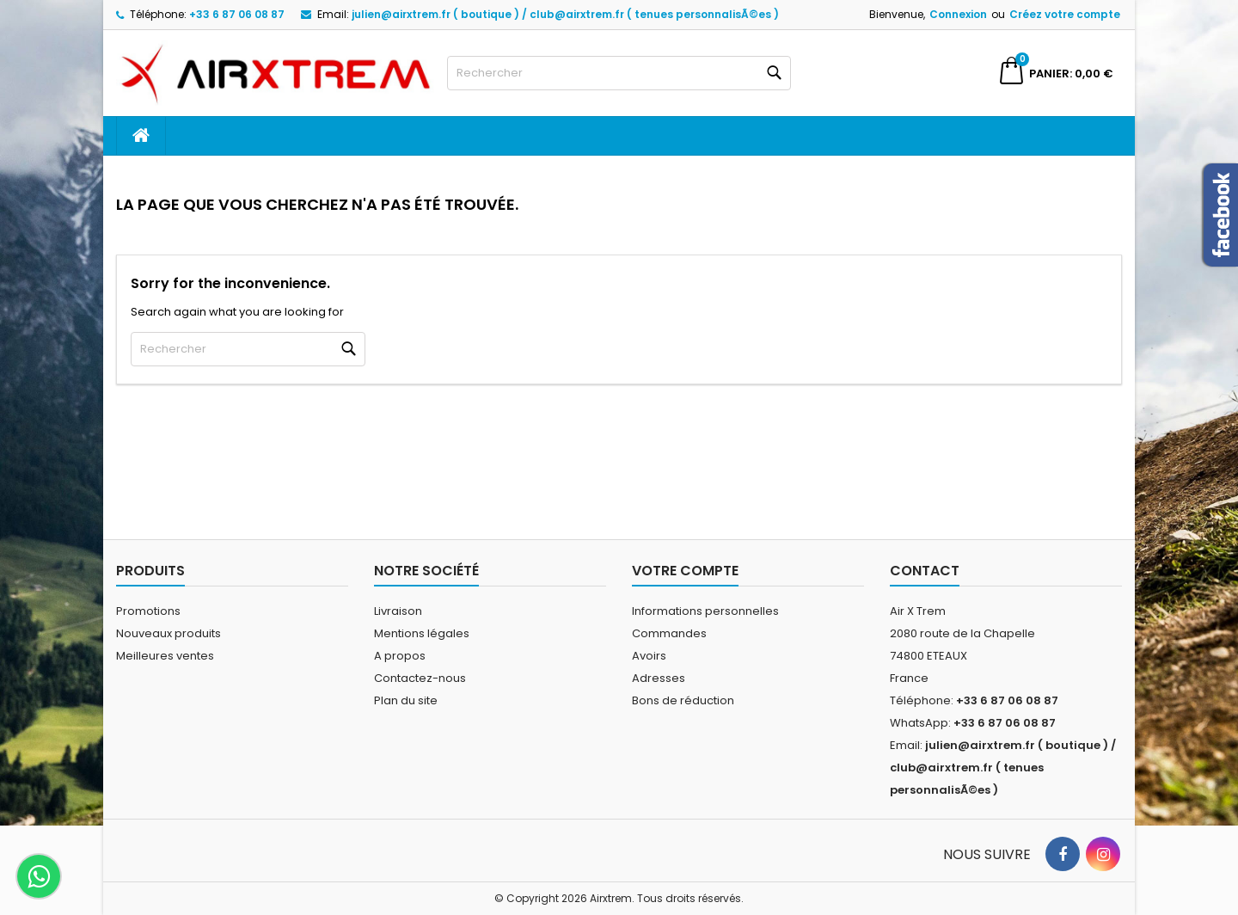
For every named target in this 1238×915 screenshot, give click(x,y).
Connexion (958, 14)
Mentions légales (421, 633)
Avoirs (649, 656)
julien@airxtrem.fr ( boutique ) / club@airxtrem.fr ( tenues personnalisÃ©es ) (565, 14)
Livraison (398, 611)
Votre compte (685, 570)
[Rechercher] (619, 73)
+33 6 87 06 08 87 (237, 14)
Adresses (658, 678)
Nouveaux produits (168, 633)
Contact (924, 570)
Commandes (669, 633)
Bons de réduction (683, 700)
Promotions (148, 611)
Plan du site (406, 700)
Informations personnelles (705, 611)
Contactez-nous (420, 678)
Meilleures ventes (165, 656)
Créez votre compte (1064, 14)
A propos (400, 656)
